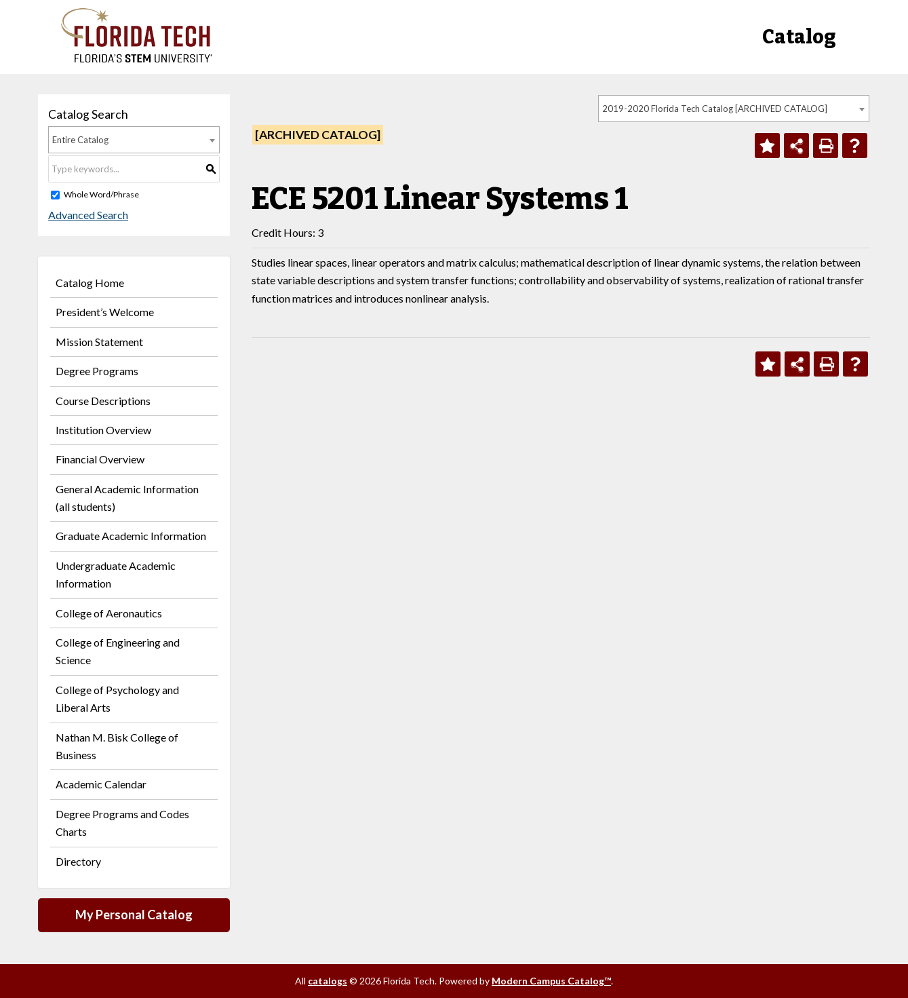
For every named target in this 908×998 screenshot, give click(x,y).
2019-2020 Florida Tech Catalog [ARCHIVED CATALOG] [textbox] (714, 108)
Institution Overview (103, 429)
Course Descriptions (103, 400)
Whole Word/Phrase (101, 194)
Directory (78, 861)
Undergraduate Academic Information (116, 574)
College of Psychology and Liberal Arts (117, 698)
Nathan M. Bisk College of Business (117, 746)
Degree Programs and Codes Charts (122, 822)
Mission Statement (99, 341)
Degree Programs (97, 370)
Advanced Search (88, 214)
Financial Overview (100, 459)
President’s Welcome (105, 311)
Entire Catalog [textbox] (80, 139)
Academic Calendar (101, 784)
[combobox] (733, 108)
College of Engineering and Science (118, 651)
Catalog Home (90, 282)
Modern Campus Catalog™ (551, 980)
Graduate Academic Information (131, 535)
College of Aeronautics (109, 613)
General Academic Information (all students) (127, 497)
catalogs (327, 980)
